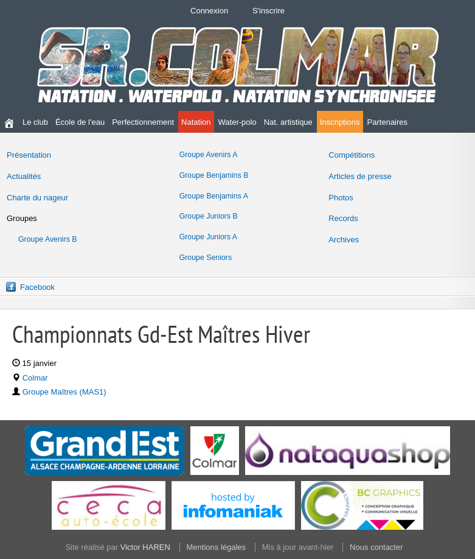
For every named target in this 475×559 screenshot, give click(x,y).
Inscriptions (340, 122)
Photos (340, 197)
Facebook (37, 287)
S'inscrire (268, 10)
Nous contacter (376, 547)
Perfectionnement (143, 122)
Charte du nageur (37, 197)
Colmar (35, 377)
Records (343, 218)
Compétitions (351, 155)
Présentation (29, 155)
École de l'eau (80, 122)
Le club (35, 122)
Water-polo (237, 122)
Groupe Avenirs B (47, 239)
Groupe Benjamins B (214, 175)
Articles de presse (359, 176)
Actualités (24, 176)
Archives (343, 239)
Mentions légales (216, 547)
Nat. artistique (288, 122)
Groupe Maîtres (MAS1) (64, 391)
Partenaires (387, 122)
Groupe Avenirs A (208, 154)
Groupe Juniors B (208, 216)
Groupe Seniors (205, 257)
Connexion (209, 10)
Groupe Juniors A (208, 237)
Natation (195, 122)
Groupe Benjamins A (213, 196)
